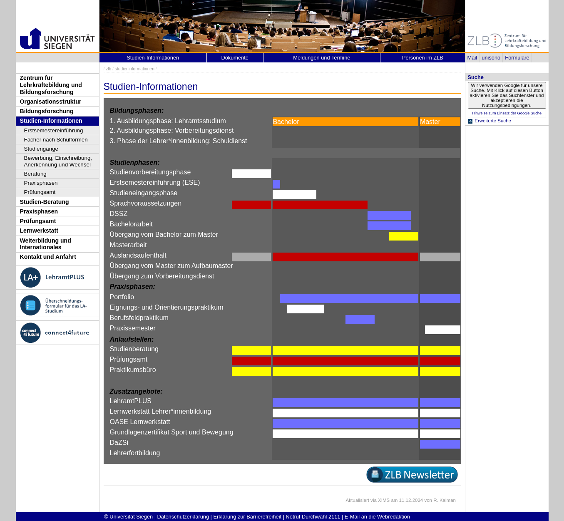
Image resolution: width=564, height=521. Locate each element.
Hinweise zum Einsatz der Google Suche (507, 113)
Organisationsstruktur (51, 101)
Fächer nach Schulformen (56, 139)
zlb (108, 69)
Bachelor (286, 121)
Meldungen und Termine (321, 58)
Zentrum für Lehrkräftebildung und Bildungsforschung (51, 84)
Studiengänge (41, 149)
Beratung (35, 174)
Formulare (517, 58)
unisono (491, 58)
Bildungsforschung (47, 111)
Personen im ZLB (422, 58)
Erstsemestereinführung (53, 130)
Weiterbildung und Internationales (45, 244)
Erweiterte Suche (493, 120)
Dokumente (234, 58)
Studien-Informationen (51, 120)
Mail (472, 58)
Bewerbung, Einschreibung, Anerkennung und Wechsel (58, 161)
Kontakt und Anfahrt (48, 256)
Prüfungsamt (40, 192)
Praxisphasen (41, 183)
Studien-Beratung (44, 201)
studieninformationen (134, 69)
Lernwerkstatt (39, 230)
